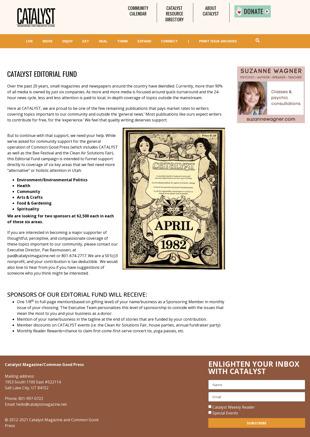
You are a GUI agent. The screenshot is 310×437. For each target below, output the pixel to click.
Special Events (225, 413)
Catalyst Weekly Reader (233, 407)
